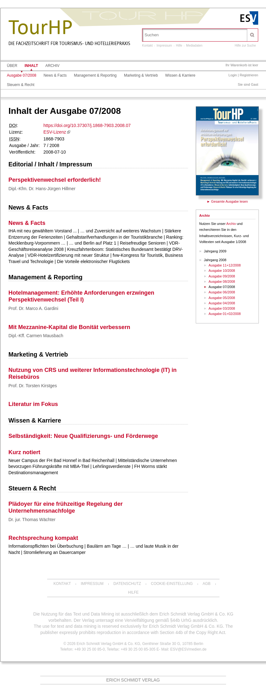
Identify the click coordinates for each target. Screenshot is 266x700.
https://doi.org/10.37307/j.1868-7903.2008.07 (87, 125)
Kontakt (147, 45)
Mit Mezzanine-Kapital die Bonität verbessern (69, 327)
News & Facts (54, 75)
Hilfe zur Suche (245, 45)
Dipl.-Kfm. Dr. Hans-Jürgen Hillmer (42, 188)
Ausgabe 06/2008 (222, 292)
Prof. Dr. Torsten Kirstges (32, 385)
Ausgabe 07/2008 (21, 75)
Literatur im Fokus (33, 404)
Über (12, 65)
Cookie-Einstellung (172, 583)
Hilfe (179, 45)
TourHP (40, 27)
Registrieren (249, 75)
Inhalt (31, 65)
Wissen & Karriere (180, 75)
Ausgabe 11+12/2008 (225, 265)
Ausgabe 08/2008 (222, 281)
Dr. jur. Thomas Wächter (32, 519)
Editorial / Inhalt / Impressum (50, 164)
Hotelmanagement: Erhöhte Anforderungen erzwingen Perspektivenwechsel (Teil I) (81, 296)
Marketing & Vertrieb (141, 75)
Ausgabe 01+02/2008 (225, 314)
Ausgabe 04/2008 (222, 303)
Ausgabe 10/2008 (222, 270)
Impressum (164, 45)
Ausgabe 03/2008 (222, 308)
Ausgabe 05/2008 (222, 298)
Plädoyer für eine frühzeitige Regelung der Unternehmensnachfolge (65, 507)
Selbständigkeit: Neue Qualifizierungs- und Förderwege (83, 436)
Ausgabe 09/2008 (222, 276)
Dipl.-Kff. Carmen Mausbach (35, 335)
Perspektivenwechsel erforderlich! (54, 180)
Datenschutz (127, 583)
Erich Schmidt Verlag (133, 679)
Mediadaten (194, 45)
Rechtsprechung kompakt (43, 538)
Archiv (52, 65)
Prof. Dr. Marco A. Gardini (33, 308)
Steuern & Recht (20, 85)
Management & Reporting (95, 75)
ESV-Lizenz (54, 131)
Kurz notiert (24, 452)
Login (233, 75)
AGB (206, 583)
